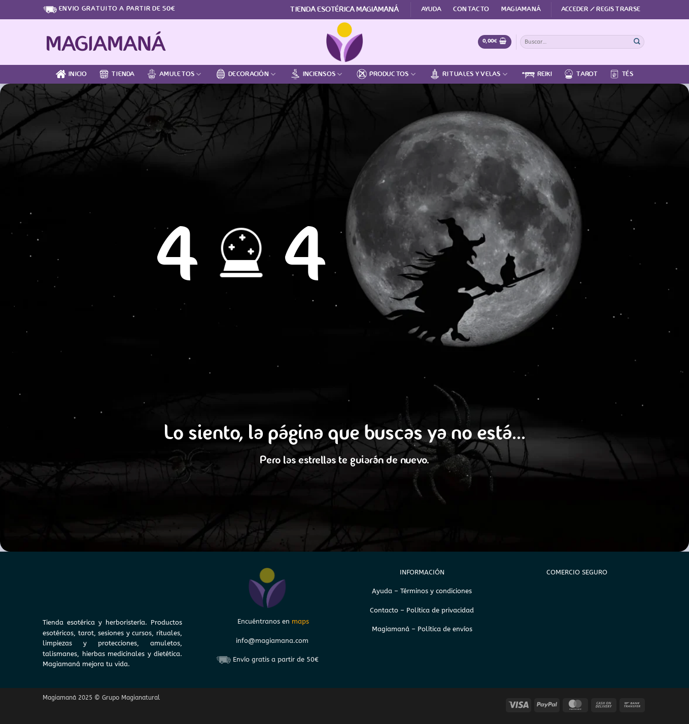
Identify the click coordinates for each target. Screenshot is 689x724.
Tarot (580, 74)
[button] (600, 9)
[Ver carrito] (494, 42)
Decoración (245, 74)
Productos (386, 74)
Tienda (117, 74)
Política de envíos (445, 629)
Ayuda (431, 9)
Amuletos (174, 74)
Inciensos (316, 74)
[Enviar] (637, 42)
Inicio (71, 74)
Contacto (471, 9)
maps (300, 621)
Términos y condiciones (436, 591)
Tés (621, 74)
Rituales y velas (468, 74)
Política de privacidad (440, 610)
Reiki (537, 74)
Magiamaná (521, 9)
